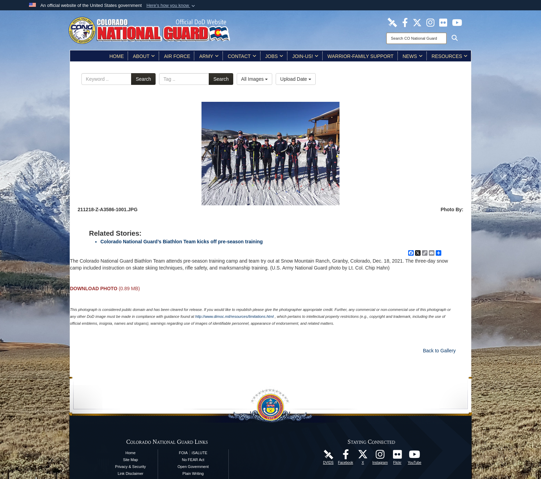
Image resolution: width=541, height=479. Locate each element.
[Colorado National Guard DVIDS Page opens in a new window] (392, 22)
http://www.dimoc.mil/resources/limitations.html (234, 316)
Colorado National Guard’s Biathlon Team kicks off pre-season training (181, 241)
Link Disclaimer (131, 473)
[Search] (416, 38)
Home (116, 56)
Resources (450, 56)
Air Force (177, 56)
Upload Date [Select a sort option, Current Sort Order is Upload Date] (295, 79)
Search (143, 79)
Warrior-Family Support (360, 56)
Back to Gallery (439, 350)
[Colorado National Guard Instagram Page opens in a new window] (430, 22)
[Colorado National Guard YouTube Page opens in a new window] (457, 22)
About (144, 56)
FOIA (183, 453)
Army (208, 56)
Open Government (193, 467)
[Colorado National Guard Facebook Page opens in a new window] (405, 22)
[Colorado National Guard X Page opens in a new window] (417, 22)
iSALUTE (199, 453)
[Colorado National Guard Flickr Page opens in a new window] (443, 22)
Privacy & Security (130, 467)
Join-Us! (305, 56)
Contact (242, 56)
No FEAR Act (193, 460)
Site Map (130, 460)
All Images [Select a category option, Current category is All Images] (254, 79)
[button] (171, 5)
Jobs (274, 56)
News (413, 56)
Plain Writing (193, 473)
